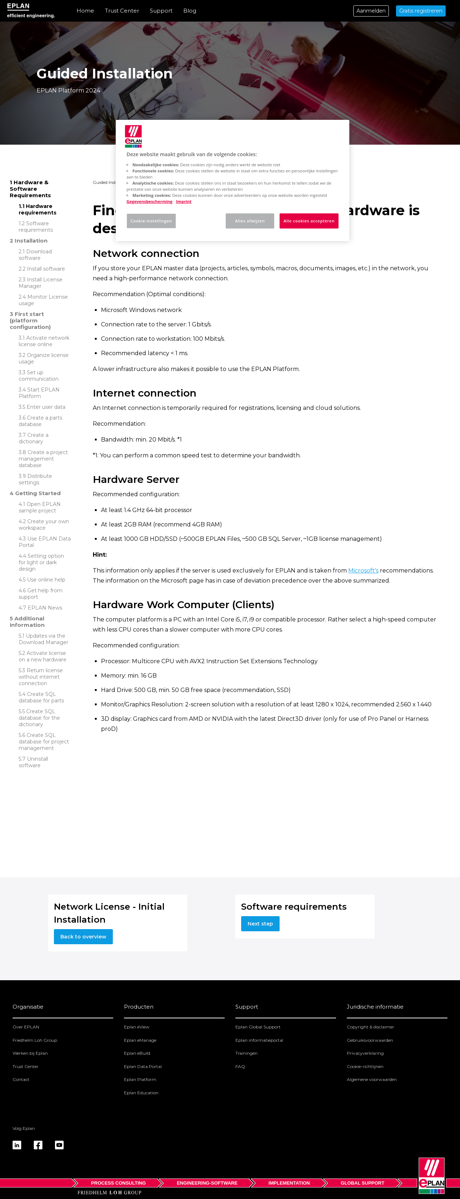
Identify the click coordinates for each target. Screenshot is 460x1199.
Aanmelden (371, 11)
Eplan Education (141, 1092)
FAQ (240, 1066)
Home (85, 10)
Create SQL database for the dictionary (39, 718)
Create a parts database (40, 421)
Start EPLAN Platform (39, 392)
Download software (35, 254)
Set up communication (39, 375)
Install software (46, 269)
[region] (232, 180)
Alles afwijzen (249, 220)
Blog (189, 10)
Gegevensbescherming (149, 201)
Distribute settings (35, 479)
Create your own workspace (44, 524)
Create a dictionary (34, 438)
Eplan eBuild (137, 1053)
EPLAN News (45, 608)
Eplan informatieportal (259, 1040)
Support (161, 10)
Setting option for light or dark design (41, 562)
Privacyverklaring (365, 1053)
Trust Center (122, 10)
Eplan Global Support (258, 1027)
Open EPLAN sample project (40, 507)
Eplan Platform (140, 1079)
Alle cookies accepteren (309, 220)
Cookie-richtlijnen (365, 1066)
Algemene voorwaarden (372, 1079)
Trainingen (246, 1053)
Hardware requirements (37, 209)
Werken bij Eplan (30, 1053)
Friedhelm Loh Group (35, 1040)
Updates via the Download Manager (43, 639)
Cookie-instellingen (151, 220)
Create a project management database (43, 459)
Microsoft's (363, 570)
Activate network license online (44, 341)
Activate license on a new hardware (42, 656)
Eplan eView (137, 1027)
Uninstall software (33, 762)
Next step (260, 923)
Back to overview (83, 936)
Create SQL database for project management (44, 741)
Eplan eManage (140, 1040)
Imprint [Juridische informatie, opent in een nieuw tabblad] (184, 201)
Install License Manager (41, 282)
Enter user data (46, 407)
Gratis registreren (420, 11)
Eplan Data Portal (143, 1066)
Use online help (46, 579)
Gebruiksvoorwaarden (370, 1040)
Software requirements (36, 226)
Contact (21, 1079)
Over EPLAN (26, 1027)
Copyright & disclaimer (370, 1027)
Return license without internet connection (41, 677)
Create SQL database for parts (41, 697)
